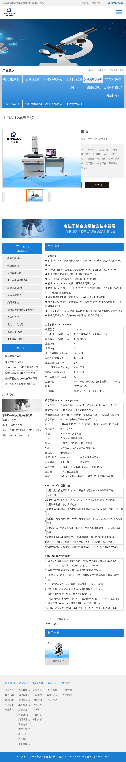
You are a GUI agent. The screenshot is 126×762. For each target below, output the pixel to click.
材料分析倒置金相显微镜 (38, 720)
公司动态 (52, 700)
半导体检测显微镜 (38, 696)
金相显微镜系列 (53, 79)
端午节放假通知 (13, 356)
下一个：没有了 (53, 623)
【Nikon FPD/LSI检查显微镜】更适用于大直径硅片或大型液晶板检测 (21, 368)
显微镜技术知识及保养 (52, 696)
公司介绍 (9, 690)
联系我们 (97, 185)
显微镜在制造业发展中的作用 (20, 373)
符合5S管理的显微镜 (38, 715)
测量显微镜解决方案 (38, 691)
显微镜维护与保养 (14, 362)
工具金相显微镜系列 (73, 83)
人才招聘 (67, 695)
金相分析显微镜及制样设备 (113, 91)
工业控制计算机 (73, 103)
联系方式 (67, 690)
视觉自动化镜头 (53, 103)
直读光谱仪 (12, 103)
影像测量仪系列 (93, 79)
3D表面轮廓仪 (113, 79)
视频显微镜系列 (12, 79)
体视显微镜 (32, 79)
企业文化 (9, 705)
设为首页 (86, 3)
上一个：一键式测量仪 (56, 619)
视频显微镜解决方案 (38, 700)
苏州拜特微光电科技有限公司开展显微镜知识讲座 (21, 379)
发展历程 (9, 695)
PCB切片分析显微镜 (38, 710)
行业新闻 (52, 690)
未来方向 (9, 709)
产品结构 (9, 700)
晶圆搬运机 (93, 87)
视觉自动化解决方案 (38, 705)
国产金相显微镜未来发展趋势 (20, 384)
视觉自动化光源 (32, 103)
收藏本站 (96, 3)
